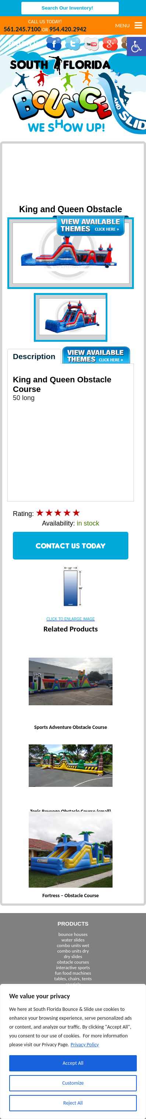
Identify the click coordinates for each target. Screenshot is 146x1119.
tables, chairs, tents (73, 978)
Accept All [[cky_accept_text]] (73, 1063)
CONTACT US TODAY (71, 545)
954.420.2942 (67, 29)
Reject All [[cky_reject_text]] (73, 1103)
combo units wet (73, 945)
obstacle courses (73, 962)
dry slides (73, 956)
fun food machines (73, 973)
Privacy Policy (85, 1044)
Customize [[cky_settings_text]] (73, 1083)
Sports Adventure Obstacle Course (70, 727)
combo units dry (73, 951)
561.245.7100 (22, 29)
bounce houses (73, 934)
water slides (73, 940)
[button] (136, 46)
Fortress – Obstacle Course (70, 895)
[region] (73, 1051)
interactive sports (73, 967)
